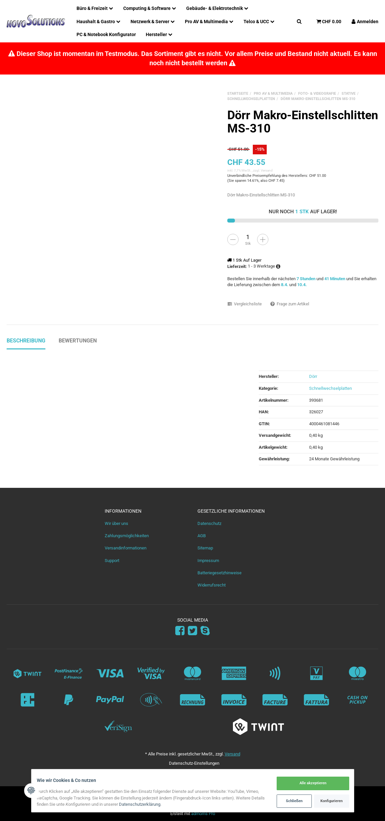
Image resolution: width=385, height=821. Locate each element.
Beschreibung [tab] (26, 340)
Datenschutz (209, 523)
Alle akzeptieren (310, 783)
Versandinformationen (125, 547)
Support (112, 560)
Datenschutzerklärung (157, 804)
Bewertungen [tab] (78, 340)
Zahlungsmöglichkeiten (127, 535)
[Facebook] (180, 630)
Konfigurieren (328, 800)
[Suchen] (299, 21)
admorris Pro (203, 813)
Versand (267, 170)
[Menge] (248, 236)
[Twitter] (192, 630)
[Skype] (205, 630)
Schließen (291, 800)
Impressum (208, 560)
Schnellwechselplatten (330, 388)
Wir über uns (116, 523)
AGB (201, 535)
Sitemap (205, 547)
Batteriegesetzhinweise (219, 572)
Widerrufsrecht (211, 585)
